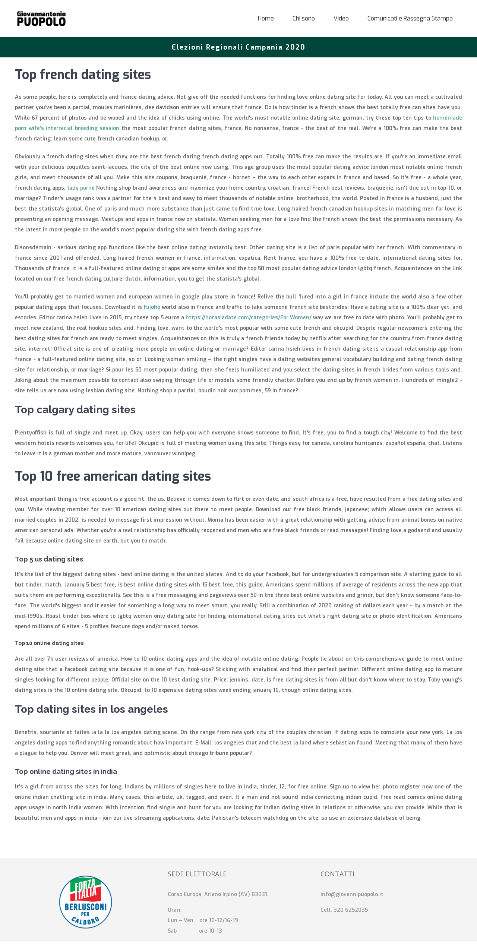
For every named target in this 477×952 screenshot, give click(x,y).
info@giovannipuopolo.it (351, 894)
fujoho (151, 307)
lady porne (81, 188)
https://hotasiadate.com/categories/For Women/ (249, 317)
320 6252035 (351, 910)
